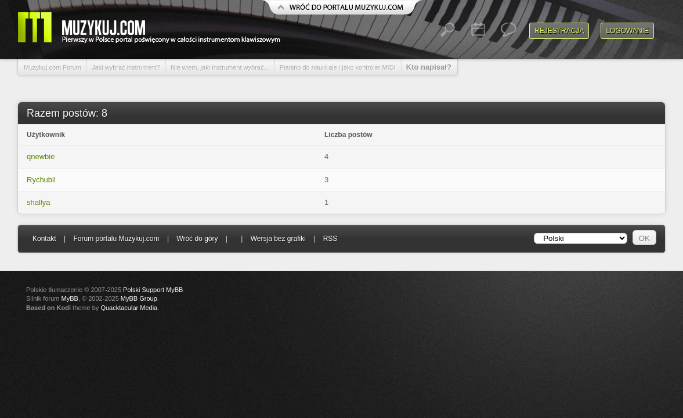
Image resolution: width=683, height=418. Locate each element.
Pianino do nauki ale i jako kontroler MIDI (338, 67)
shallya (38, 202)
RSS (330, 239)
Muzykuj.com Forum (52, 67)
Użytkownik (46, 135)
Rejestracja (559, 31)
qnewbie (41, 156)
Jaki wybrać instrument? (126, 67)
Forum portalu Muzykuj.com (117, 239)
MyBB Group (139, 298)
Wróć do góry (197, 239)
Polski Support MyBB (153, 289)
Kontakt (44, 239)
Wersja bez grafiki (278, 239)
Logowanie (627, 31)
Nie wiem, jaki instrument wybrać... (220, 67)
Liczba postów (348, 135)
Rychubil (41, 179)
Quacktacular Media (128, 307)
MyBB (70, 298)
